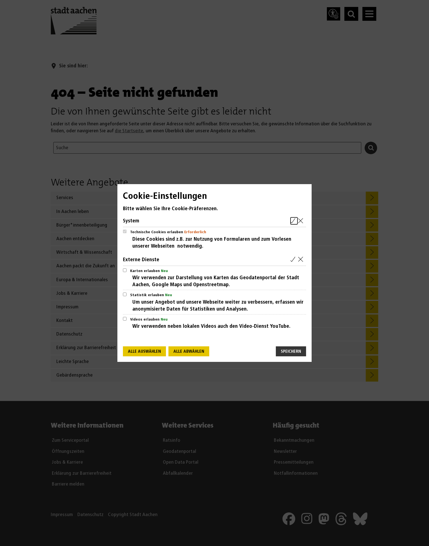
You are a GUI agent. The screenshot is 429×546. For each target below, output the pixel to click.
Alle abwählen (188, 351)
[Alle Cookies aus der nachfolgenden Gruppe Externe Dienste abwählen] (301, 259)
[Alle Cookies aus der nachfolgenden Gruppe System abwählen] (301, 220)
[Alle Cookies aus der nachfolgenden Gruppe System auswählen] (294, 220)
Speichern (291, 351)
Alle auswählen (144, 351)
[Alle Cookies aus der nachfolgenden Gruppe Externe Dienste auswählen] (294, 259)
